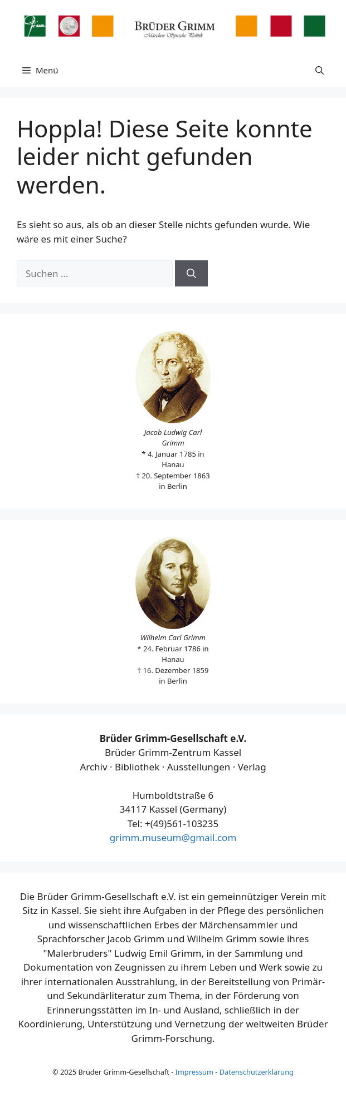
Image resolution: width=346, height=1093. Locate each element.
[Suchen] (191, 273)
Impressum (194, 1072)
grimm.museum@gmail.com (173, 837)
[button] (319, 70)
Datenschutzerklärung (257, 1072)
